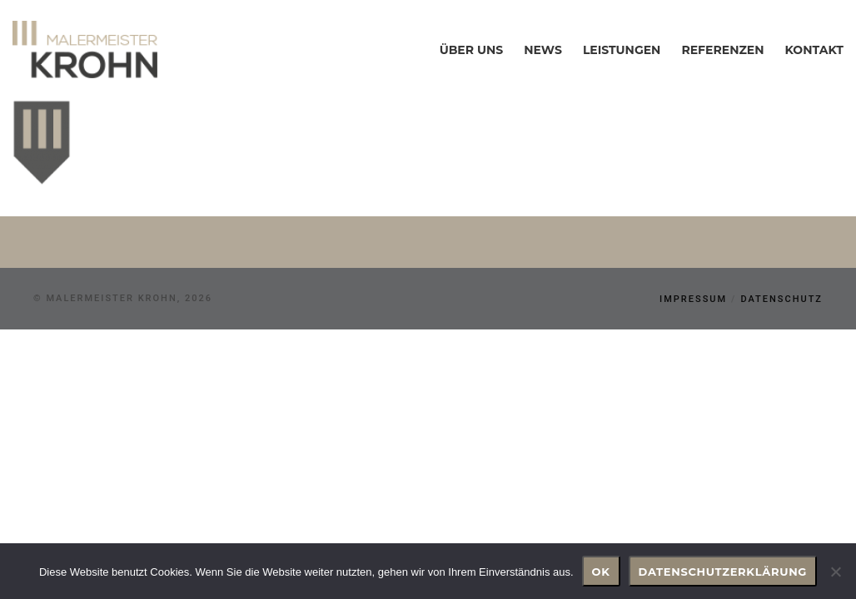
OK (601, 571)
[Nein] (835, 571)
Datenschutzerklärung (723, 571)
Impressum (693, 299)
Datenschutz (781, 299)
